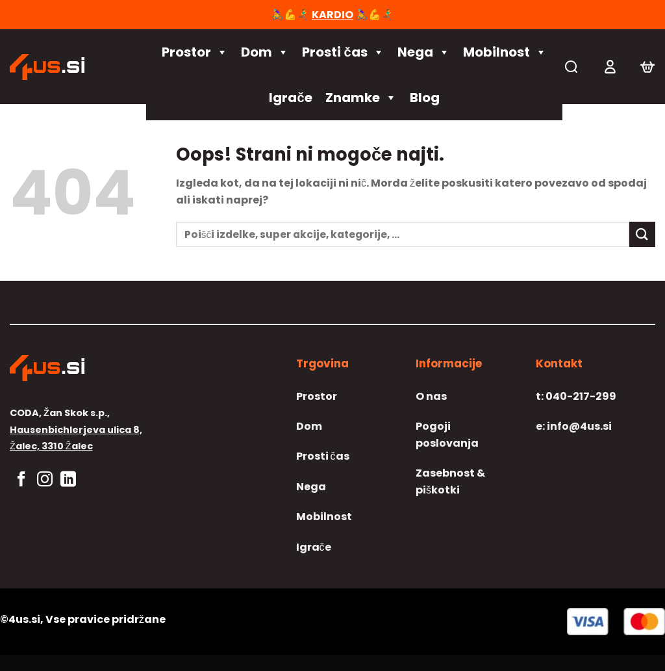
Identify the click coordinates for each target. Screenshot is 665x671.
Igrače (290, 97)
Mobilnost (505, 52)
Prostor (195, 52)
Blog (425, 97)
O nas (431, 396)
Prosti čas (343, 52)
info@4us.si (574, 426)
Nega (423, 52)
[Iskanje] (571, 66)
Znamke (361, 97)
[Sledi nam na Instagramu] (45, 480)
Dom (265, 52)
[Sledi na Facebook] (21, 480)
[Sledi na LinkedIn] (68, 480)
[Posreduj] (642, 234)
